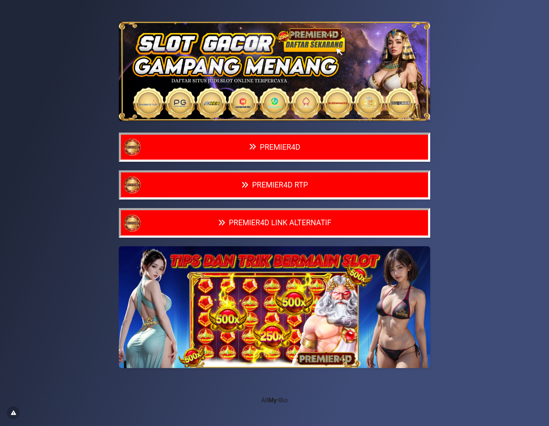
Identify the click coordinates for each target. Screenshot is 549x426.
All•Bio (274, 400)
